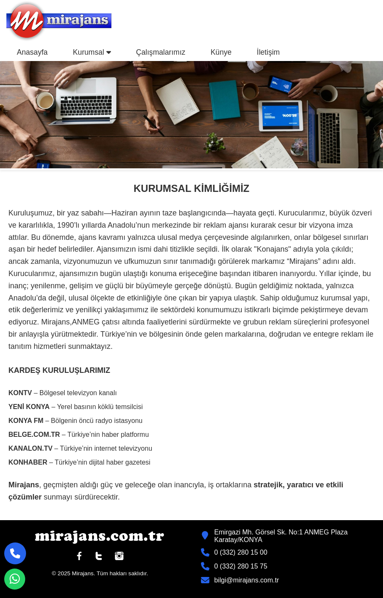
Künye (221, 52)
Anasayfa (32, 52)
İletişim (268, 52)
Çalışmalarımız (160, 52)
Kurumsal (92, 52)
